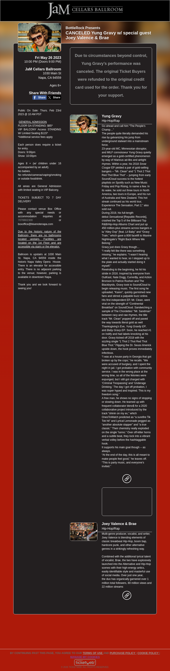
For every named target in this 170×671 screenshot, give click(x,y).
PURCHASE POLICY (123, 653)
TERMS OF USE (93, 653)
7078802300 (25, 220)
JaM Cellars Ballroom (43, 69)
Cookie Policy (148, 653)
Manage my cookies (85, 657)
